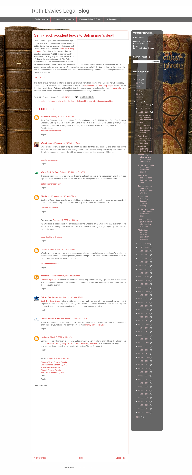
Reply (43, 134)
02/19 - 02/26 (144, 387)
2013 (138, 98)
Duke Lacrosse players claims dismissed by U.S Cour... (145, 223)
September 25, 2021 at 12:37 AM (66, 276)
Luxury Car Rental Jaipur (95, 325)
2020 (138, 79)
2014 (138, 94)
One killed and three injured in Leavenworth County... (145, 129)
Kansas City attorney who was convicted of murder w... (145, 158)
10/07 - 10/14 (144, 273)
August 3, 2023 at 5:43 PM (58, 358)
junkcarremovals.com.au (51, 131)
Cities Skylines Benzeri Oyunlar (54, 365)
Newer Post (40, 458)
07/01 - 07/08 (144, 324)
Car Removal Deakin (49, 208)
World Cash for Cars (50, 172)
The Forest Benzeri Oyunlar (52, 373)
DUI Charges (111, 19)
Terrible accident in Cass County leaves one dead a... (146, 168)
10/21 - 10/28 (144, 266)
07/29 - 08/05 (144, 310)
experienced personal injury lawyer (99, 85)
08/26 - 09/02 (144, 295)
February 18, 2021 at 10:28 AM (65, 220)
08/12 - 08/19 (144, 302)
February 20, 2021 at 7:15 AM (62, 249)
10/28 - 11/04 (144, 262)
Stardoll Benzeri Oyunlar (51, 370)
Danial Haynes (85, 101)
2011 (138, 417)
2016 (138, 87)
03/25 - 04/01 (144, 372)
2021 (138, 76)
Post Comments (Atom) (86, 467)
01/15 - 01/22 (144, 405)
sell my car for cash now (51, 184)
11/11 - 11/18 (144, 255)
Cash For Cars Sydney (51, 301)
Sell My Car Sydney (49, 297)
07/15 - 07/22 (144, 317)
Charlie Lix (45, 196)
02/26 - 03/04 (144, 383)
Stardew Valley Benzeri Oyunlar (54, 362)
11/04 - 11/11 (144, 258)
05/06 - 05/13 (144, 354)
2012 (138, 101)
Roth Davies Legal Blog (60, 11)
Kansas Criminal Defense (90, 19)
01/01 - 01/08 (144, 412)
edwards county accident (103, 101)
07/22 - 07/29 (144, 313)
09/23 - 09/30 (144, 280)
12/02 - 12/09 (144, 244)
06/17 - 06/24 (144, 332)
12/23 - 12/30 (144, 108)
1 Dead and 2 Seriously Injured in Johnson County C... (144, 201)
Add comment (41, 385)
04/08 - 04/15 (144, 368)
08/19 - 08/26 (144, 299)
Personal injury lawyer (50, 280)
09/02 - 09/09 (144, 291)
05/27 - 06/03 (144, 343)
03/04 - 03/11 (144, 379)
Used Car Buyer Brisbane (51, 237)
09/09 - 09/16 (144, 288)
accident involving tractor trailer (53, 101)
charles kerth (72, 101)
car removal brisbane (49, 264)
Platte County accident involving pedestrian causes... (143, 234)
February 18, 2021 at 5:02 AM (63, 196)
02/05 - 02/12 (144, 394)
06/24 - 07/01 (144, 328)
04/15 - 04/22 (144, 365)
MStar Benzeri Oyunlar (50, 367)
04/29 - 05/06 (144, 357)
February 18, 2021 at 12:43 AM (67, 143)
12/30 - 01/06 (144, 105)
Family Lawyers (41, 19)
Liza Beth (45, 249)
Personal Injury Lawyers (64, 19)
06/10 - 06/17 (144, 335)
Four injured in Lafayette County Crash (145, 148)
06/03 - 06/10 (144, 339)
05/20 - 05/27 (144, 346)
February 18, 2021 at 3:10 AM (72, 172)
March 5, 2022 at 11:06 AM (61, 337)
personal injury (116, 88)
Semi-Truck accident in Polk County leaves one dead (145, 139)
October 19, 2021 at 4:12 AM (71, 297)
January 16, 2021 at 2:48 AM (62, 116)
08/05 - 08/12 (144, 306)
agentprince (46, 276)
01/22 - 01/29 (144, 401)
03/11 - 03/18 (144, 376)
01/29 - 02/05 (144, 398)
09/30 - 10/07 (144, 277)
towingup (45, 337)
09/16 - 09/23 (144, 284)
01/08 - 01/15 (144, 409)
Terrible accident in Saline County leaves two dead (146, 212)
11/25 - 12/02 (144, 247)
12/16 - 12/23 (144, 112)
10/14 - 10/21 (144, 269)
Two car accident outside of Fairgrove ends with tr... (145, 189)
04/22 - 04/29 (144, 361)
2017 (138, 83)
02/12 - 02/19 (144, 390)
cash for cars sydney (49, 160)
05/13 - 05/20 (144, 350)
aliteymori (45, 116)
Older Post (120, 458)
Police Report (39, 77)
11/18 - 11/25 (144, 251)
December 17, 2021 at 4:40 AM (74, 318)
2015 (138, 90)
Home (81, 458)
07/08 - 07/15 (144, 321)
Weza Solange (47, 143)
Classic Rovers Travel (50, 318)
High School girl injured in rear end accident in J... (145, 118)
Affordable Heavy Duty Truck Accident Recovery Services (72, 343)
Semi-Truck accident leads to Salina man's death (145, 179)
